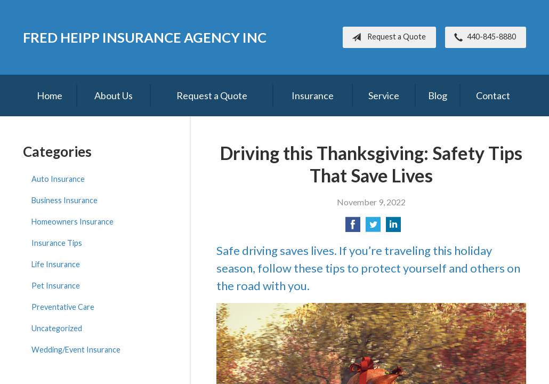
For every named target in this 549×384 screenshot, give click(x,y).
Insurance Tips (56, 242)
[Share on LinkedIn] (393, 227)
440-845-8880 (483, 37)
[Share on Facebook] (352, 227)
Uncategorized (56, 328)
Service (383, 95)
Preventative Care (62, 306)
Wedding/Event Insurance (75, 349)
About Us (113, 95)
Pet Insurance (55, 285)
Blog (437, 95)
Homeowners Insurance (72, 221)
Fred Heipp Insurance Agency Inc (145, 37)
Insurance (313, 95)
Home (49, 95)
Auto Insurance (58, 178)
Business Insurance (64, 200)
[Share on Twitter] (373, 227)
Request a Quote (387, 37)
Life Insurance (55, 264)
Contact (493, 95)
